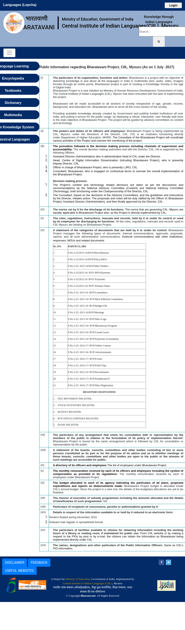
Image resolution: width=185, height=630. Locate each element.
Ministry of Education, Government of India (97, 19)
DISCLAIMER (14, 562)
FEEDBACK (39, 562)
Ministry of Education (78, 579)
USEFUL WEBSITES (19, 571)
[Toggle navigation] (9, 53)
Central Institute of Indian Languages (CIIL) (87, 583)
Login (173, 5)
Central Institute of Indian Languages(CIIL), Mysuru (120, 26)
